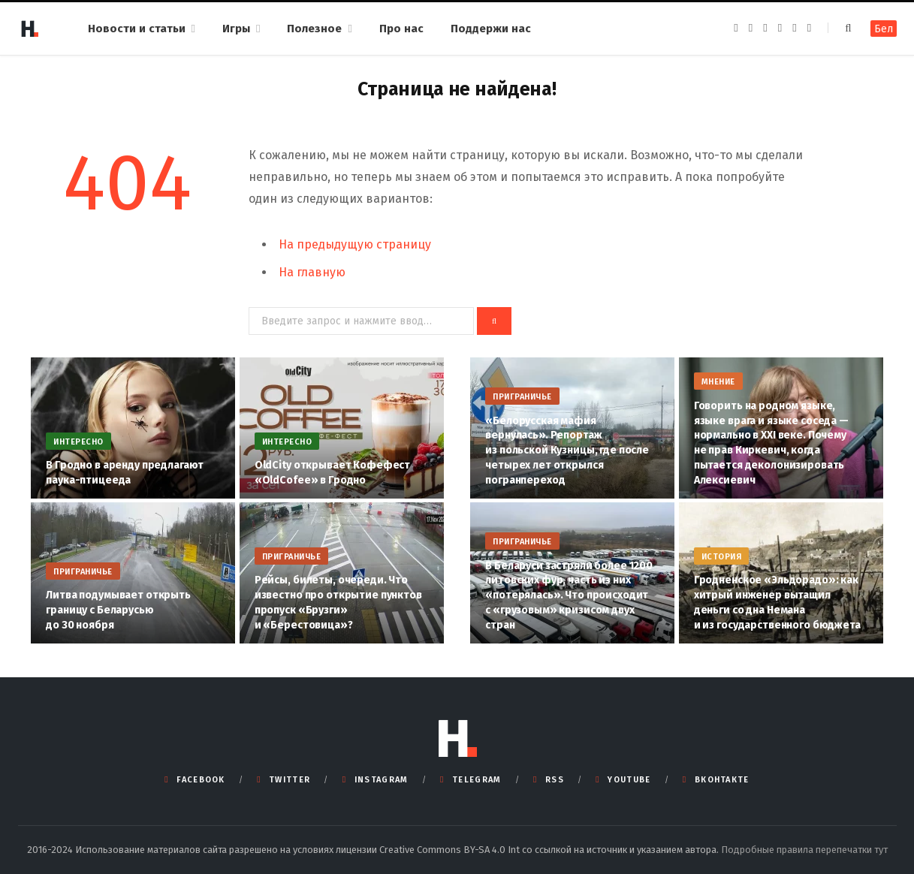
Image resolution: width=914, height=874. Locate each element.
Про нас (401, 28)
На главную (312, 272)
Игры (236, 28)
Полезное (314, 28)
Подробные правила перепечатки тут (804, 849)
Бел (883, 29)
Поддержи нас (491, 28)
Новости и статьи (137, 28)
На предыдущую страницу (355, 244)
